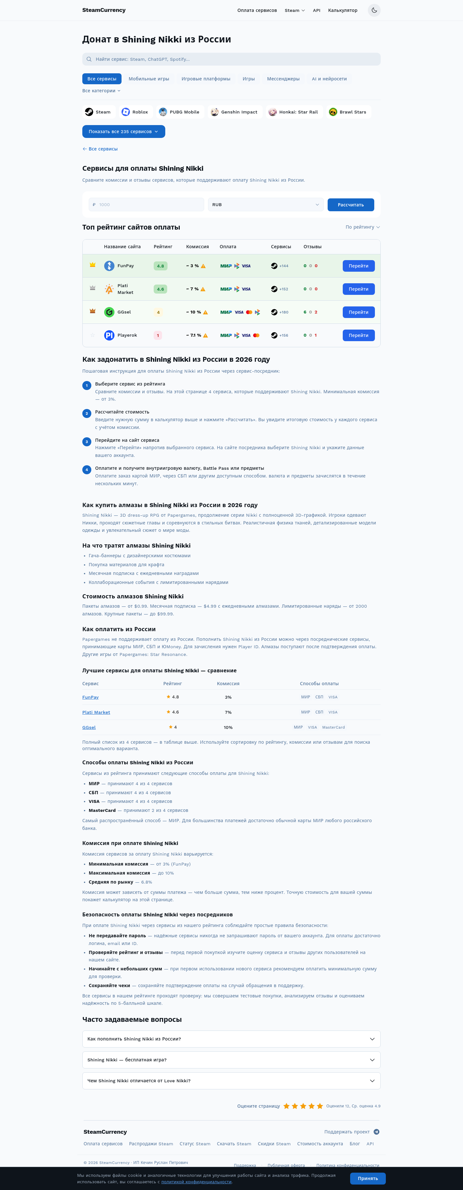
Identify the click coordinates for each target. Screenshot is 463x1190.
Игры (249, 78)
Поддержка (245, 1165)
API (317, 10)
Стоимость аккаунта (320, 1143)
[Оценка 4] (311, 1106)
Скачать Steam (234, 1143)
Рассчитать (351, 204)
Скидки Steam (274, 1143)
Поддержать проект (347, 1131)
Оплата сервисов (257, 10)
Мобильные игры (149, 78)
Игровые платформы (206, 78)
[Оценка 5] (320, 1106)
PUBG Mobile (179, 112)
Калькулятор (343, 10)
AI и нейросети (329, 78)
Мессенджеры (283, 78)
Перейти (358, 265)
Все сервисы (101, 78)
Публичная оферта (286, 1165)
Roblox (135, 112)
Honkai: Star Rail (293, 112)
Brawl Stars (348, 112)
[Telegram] (376, 1132)
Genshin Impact (234, 112)
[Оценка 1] (286, 1106)
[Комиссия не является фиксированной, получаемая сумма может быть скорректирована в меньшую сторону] (203, 266)
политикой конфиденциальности (196, 1181)
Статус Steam (195, 1143)
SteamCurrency (105, 1131)
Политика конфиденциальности (347, 1165)
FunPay (90, 697)
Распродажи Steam (151, 1143)
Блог (355, 1143)
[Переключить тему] (374, 10)
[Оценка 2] (295, 1106)
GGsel (89, 727)
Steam (295, 10)
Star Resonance (168, 654)
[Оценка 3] (303, 1106)
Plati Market (96, 712)
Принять (368, 1178)
